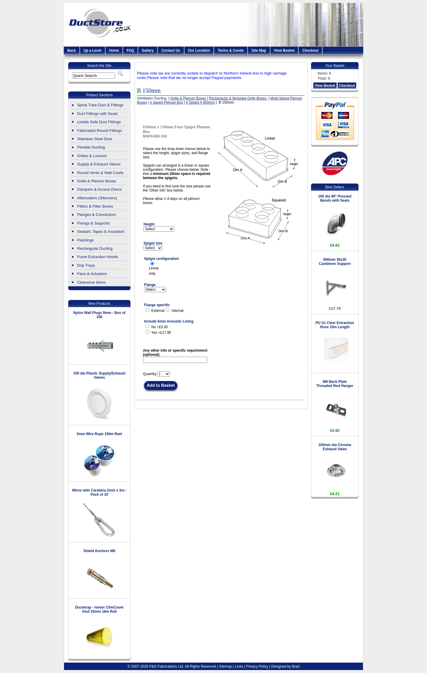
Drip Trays (86, 265)
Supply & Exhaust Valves (98, 164)
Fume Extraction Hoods (97, 257)
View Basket (284, 50)
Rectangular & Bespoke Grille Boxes (238, 98)
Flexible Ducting (91, 147)
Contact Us (170, 50)
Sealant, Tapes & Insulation (101, 231)
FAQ (130, 50)
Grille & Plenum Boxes (96, 181)
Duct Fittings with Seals (97, 113)
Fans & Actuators (92, 273)
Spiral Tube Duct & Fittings (100, 105)
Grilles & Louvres (92, 156)
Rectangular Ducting (95, 248)
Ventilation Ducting (152, 98)
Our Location (199, 50)
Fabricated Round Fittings (99, 130)
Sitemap (225, 666)
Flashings (85, 240)
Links (239, 666)
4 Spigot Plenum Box (166, 102)
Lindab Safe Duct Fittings (99, 122)
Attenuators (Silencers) (97, 198)
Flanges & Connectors (96, 214)
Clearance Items (91, 282)
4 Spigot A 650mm (200, 102)
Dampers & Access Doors (99, 189)
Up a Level (92, 50)
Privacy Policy (257, 666)
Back (71, 50)
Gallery (148, 50)
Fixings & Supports (93, 223)
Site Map (258, 50)
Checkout (310, 50)
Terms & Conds (231, 50)
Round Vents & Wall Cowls (100, 172)
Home (114, 50)
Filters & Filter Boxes (95, 206)
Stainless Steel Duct (94, 139)
